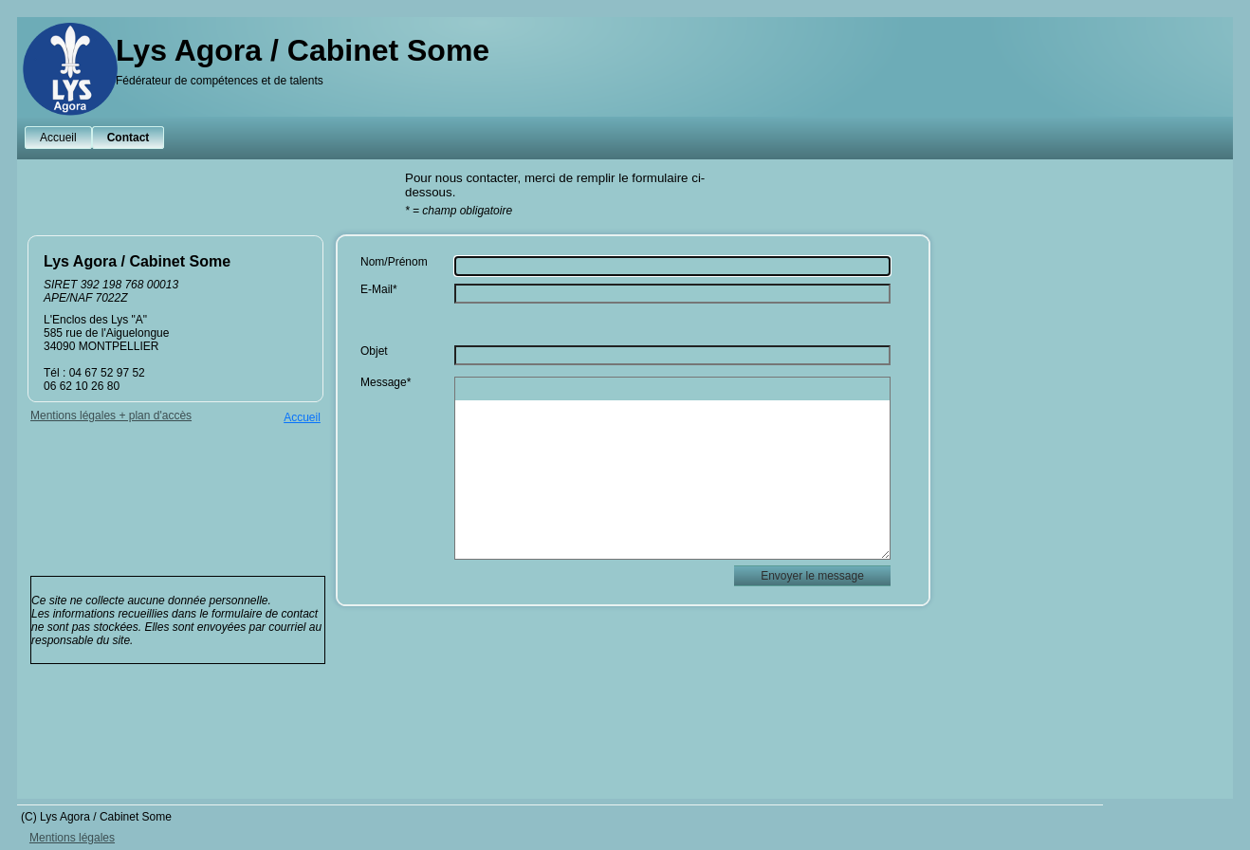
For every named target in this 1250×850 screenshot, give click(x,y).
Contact (128, 137)
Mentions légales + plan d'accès (111, 415)
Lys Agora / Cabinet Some (302, 50)
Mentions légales (72, 837)
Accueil (58, 137)
